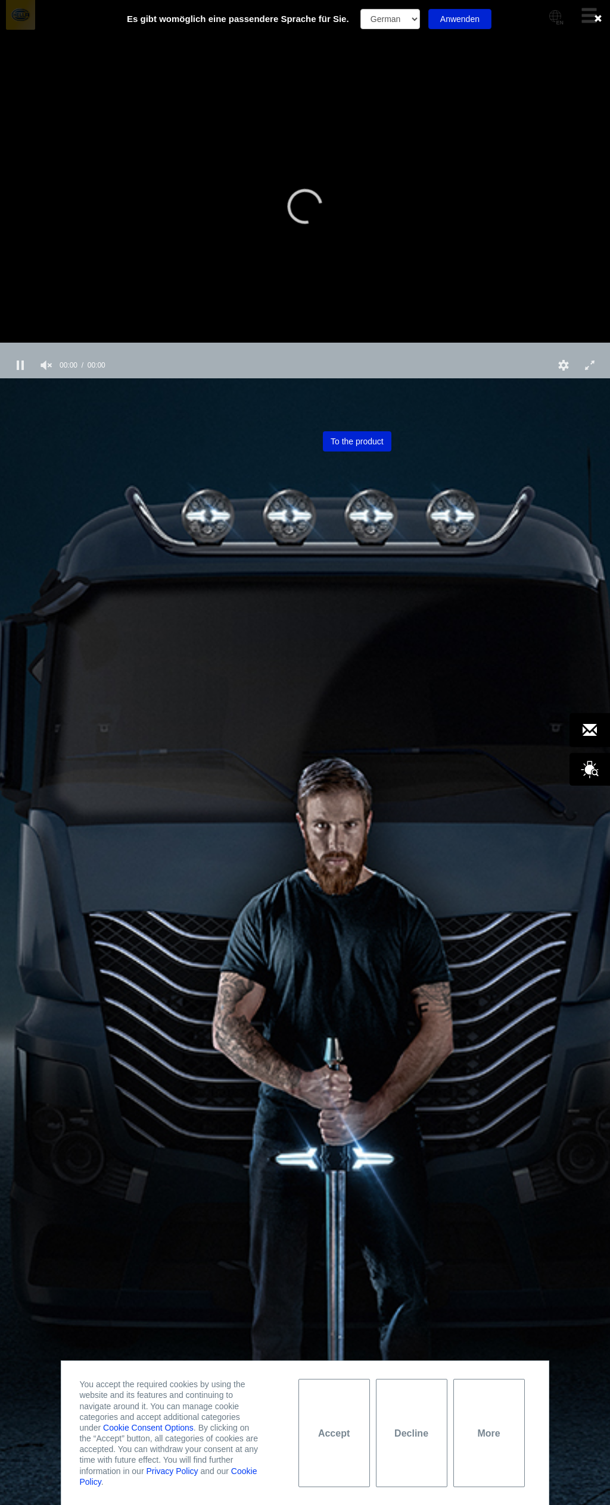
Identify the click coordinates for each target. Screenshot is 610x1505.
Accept (334, 1433)
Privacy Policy (172, 1471)
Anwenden (460, 19)
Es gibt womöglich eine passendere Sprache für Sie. (238, 19)
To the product (357, 441)
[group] (46, 365)
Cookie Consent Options (148, 1427)
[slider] (305, 347)
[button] (305, 206)
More (488, 1433)
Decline (411, 1433)
